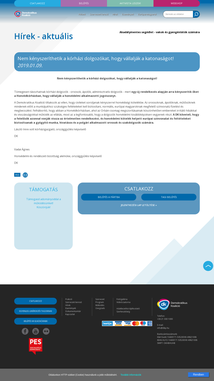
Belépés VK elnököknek (35, 321)
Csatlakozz (37, 3)
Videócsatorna (123, 302)
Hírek (115, 14)
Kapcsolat (70, 314)
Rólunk (82, 14)
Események (128, 14)
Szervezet (99, 299)
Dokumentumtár (73, 311)
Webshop (176, 3)
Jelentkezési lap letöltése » (139, 205)
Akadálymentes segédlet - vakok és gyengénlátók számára (160, 32)
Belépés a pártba (109, 197)
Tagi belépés (169, 197)
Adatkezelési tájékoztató (128, 308)
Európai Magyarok (147, 14)
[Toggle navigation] (16, 22)
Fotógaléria (122, 299)
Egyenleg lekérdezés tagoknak (35, 311)
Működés (99, 305)
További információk (131, 374)
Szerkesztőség (123, 311)
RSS (17, 174)
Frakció (68, 299)
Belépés (84, 3)
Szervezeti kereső (99, 14)
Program (99, 302)
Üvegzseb (100, 308)
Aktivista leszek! (130, 3)
